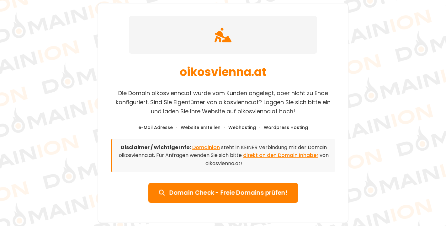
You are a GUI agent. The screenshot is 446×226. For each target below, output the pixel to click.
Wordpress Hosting (286, 127)
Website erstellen (200, 127)
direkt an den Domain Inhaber (280, 155)
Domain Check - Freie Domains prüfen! (223, 192)
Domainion (206, 147)
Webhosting (242, 127)
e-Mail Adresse (155, 127)
